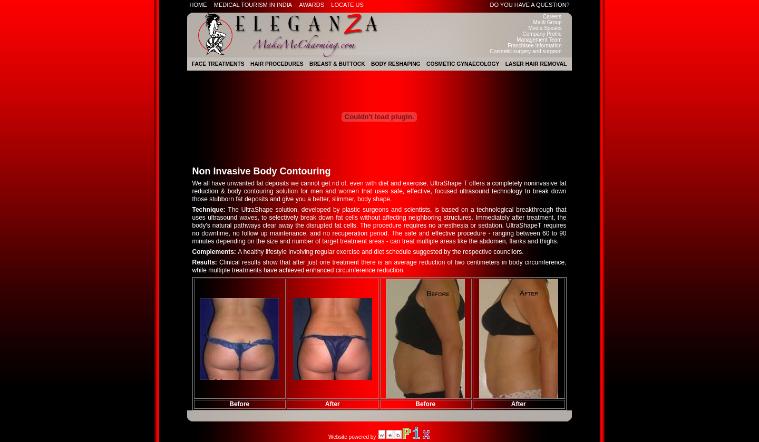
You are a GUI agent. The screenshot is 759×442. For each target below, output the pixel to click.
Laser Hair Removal (536, 64)
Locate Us (347, 5)
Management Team (539, 40)
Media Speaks (544, 28)
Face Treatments (218, 64)
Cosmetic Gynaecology (462, 64)
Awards (311, 5)
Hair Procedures (277, 64)
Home (198, 5)
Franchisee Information (534, 45)
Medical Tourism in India (253, 5)
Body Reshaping (396, 64)
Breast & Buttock (337, 64)
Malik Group (547, 22)
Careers (552, 16)
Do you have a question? (530, 5)
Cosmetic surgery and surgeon (525, 51)
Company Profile (542, 34)
